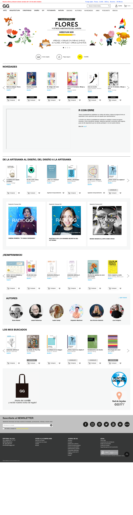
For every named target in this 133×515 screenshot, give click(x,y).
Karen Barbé (91, 321)
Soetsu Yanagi (10, 211)
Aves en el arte (92, 101)
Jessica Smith (71, 104)
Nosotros (70, 497)
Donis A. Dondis (52, 408)
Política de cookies (105, 502)
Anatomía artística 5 (53, 317)
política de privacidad (22, 485)
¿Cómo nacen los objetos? (116, 208)
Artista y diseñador (73, 208)
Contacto (70, 499)
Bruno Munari (31, 209)
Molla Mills (30, 102)
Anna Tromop (112, 104)
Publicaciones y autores (73, 505)
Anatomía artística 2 (12, 406)
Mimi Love (120, 319)
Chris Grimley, (112, 319)
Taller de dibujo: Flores (13, 101)
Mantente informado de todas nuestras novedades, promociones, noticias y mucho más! (27, 478)
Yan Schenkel (31, 408)
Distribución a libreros (73, 500)
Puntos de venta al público (74, 502)
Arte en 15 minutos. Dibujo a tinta (116, 102)
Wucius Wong (92, 408)
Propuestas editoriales (73, 507)
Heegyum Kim (10, 102)
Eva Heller (111, 408)
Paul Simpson (51, 102)
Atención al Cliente (39, 497)
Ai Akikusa (9, 321)
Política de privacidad (105, 500)
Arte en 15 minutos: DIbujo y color (76, 102)
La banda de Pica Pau (33, 406)
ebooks (37, 502)
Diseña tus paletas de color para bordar (96, 318)
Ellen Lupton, (92, 209)
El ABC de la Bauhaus (94, 208)
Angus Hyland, (92, 102)
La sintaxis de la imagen (54, 406)
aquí (85, 140)
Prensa (69, 512)
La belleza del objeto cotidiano (12, 209)
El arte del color (32, 317)
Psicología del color (114, 406)
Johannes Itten (31, 319)
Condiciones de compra (41, 499)
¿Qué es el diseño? (53, 208)
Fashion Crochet (32, 101)
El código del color (53, 101)
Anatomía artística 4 (73, 317)
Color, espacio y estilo (115, 317)
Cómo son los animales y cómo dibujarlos (14, 318)
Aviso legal (103, 497)
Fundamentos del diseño (95, 406)
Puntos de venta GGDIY (73, 504)
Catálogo (70, 510)
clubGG (37, 500)
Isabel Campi (51, 209)
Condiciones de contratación (107, 499)
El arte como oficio (33, 208)
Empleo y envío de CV (73, 508)
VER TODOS (123, 340)
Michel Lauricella (52, 319)
